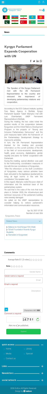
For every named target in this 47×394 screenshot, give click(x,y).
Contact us (11, 358)
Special (29, 353)
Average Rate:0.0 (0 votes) (19, 259)
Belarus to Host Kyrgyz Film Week (21, 227)
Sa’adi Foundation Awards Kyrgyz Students (20, 231)
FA (40, 10)
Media (8, 353)
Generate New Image (37, 319)
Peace (17, 216)
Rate (7, 266)
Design (18, 391)
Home (8, 348)
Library (29, 348)
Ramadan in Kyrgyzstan (17, 235)
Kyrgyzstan (9, 216)
